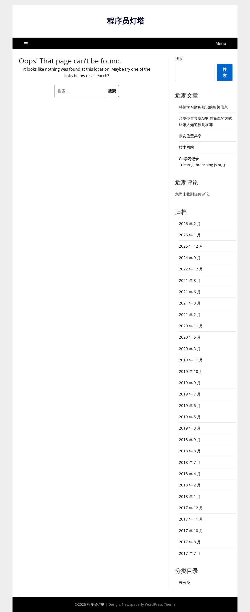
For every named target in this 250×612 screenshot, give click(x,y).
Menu (220, 43)
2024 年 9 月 (190, 257)
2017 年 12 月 (191, 507)
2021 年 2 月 (190, 314)
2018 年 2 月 (190, 484)
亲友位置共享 (190, 135)
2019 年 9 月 (190, 382)
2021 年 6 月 (190, 291)
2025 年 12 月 (191, 246)
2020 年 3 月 (190, 348)
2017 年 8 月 (190, 541)
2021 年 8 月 (190, 280)
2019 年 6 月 (190, 405)
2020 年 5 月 (190, 337)
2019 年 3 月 (190, 428)
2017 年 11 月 (191, 519)
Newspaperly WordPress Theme (148, 604)
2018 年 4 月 (190, 473)
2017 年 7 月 (190, 553)
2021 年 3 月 (190, 302)
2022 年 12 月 (191, 268)
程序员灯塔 (125, 21)
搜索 (179, 58)
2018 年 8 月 (190, 450)
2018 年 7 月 (190, 462)
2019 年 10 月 (191, 371)
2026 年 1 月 (190, 234)
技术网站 (186, 147)
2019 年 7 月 (190, 393)
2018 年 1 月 (190, 496)
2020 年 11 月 (191, 325)
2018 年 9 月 (190, 439)
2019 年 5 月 (190, 416)
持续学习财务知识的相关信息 (203, 107)
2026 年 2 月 (190, 223)
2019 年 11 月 (191, 359)
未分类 (184, 582)
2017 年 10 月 (191, 530)
